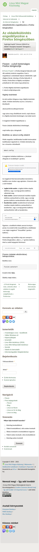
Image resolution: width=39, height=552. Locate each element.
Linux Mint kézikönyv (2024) (14, 342)
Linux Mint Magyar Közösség (19, 4)
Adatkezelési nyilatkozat (10, 467)
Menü (34, 10)
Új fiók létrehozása (10, 378)
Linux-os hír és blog (14, 410)
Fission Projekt (8, 71)
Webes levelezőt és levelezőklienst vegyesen (21, 432)
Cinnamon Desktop (9, 509)
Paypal (20, 49)
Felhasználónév (9, 361)
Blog (8, 405)
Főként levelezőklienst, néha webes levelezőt (21, 428)
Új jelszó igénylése (10, 380)
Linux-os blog (11, 412)
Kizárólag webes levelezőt (15, 438)
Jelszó (5, 370)
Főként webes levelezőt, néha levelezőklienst (21, 435)
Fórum (7, 398)
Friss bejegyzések (11, 400)
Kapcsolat (30, 467)
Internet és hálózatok (10, 19)
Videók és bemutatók (12, 349)
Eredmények (8, 449)
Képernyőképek (10, 337)
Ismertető (8, 340)
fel (19, 285)
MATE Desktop (7, 512)
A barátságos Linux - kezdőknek (16, 333)
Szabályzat (22, 467)
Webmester (28, 464)
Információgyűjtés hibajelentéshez (17, 352)
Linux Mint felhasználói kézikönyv (22, 16)
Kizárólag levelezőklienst (14, 425)
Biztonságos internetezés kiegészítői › (32, 286)
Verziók (7, 347)
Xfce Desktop (7, 514)
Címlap (5, 16)
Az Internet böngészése (11, 22)
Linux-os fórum (12, 408)
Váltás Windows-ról (11, 335)
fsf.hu (15, 469)
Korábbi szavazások (10, 446)
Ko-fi (13, 49)
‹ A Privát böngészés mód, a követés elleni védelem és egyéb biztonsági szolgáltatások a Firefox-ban (10, 290)
